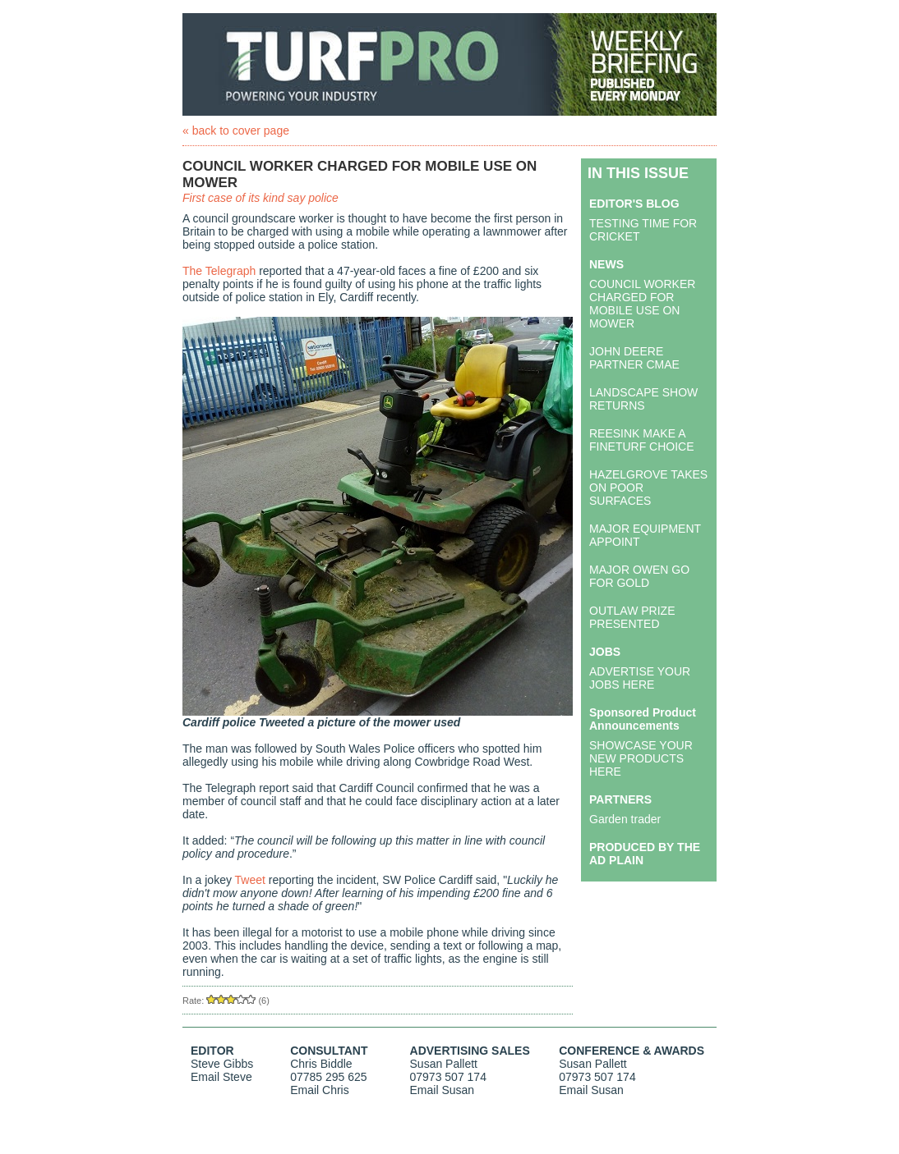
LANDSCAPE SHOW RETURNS (643, 399)
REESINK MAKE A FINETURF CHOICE (641, 440)
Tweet (250, 879)
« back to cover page (235, 130)
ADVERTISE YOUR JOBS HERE (639, 678)
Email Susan (442, 1090)
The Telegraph (219, 270)
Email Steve (221, 1076)
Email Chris (319, 1090)
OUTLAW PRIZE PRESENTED (632, 617)
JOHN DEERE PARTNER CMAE (634, 358)
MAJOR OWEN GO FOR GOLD (639, 576)
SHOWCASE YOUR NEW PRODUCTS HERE (641, 758)
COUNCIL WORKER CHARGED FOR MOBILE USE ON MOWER (642, 303)
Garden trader (625, 819)
